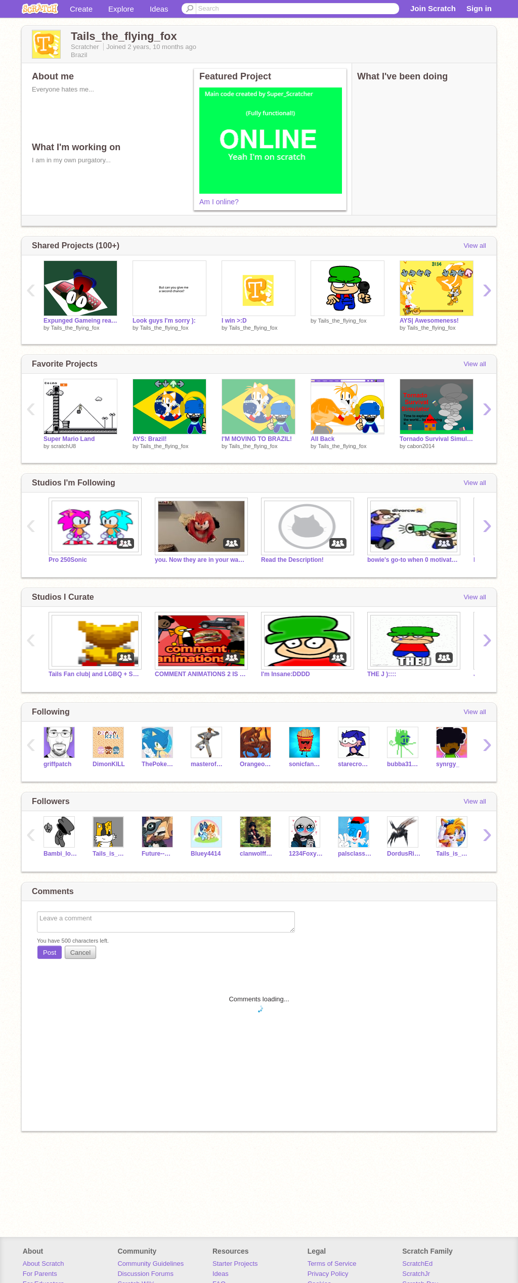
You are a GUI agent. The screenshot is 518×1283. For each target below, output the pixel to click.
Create (81, 9)
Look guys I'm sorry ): (164, 320)
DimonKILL (109, 764)
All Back (322, 439)
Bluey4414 (206, 853)
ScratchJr (416, 1273)
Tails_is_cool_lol (109, 853)
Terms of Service (332, 1263)
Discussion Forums (145, 1273)
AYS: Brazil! (150, 439)
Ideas (159, 9)
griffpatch (57, 764)
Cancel (80, 952)
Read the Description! (292, 559)
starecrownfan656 (355, 764)
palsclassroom (355, 853)
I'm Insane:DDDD (285, 674)
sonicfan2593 (306, 764)
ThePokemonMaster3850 (159, 764)
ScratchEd (417, 1263)
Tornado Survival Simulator (436, 439)
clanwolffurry (257, 853)
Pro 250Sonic (68, 559)
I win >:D (234, 320)
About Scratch (43, 1263)
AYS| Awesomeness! (429, 320)
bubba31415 (404, 764)
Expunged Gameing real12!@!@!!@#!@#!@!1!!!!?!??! (80, 320)
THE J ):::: (381, 674)
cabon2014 (421, 446)
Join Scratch (433, 8)
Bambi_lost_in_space (60, 853)
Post (49, 952)
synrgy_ (447, 764)
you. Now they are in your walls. (200, 559)
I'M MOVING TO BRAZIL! (257, 439)
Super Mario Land (69, 439)
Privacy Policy (328, 1273)
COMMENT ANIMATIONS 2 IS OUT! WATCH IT (200, 674)
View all (474, 245)
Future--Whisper (159, 853)
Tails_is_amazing (453, 853)
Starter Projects (235, 1263)
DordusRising (404, 853)
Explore (121, 9)
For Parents (40, 1273)
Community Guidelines (150, 1263)
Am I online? (219, 202)
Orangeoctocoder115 (257, 764)
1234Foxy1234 (306, 853)
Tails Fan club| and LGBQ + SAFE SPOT (94, 674)
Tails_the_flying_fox (75, 328)
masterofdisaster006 (208, 764)
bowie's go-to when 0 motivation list (412, 559)
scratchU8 (63, 446)
